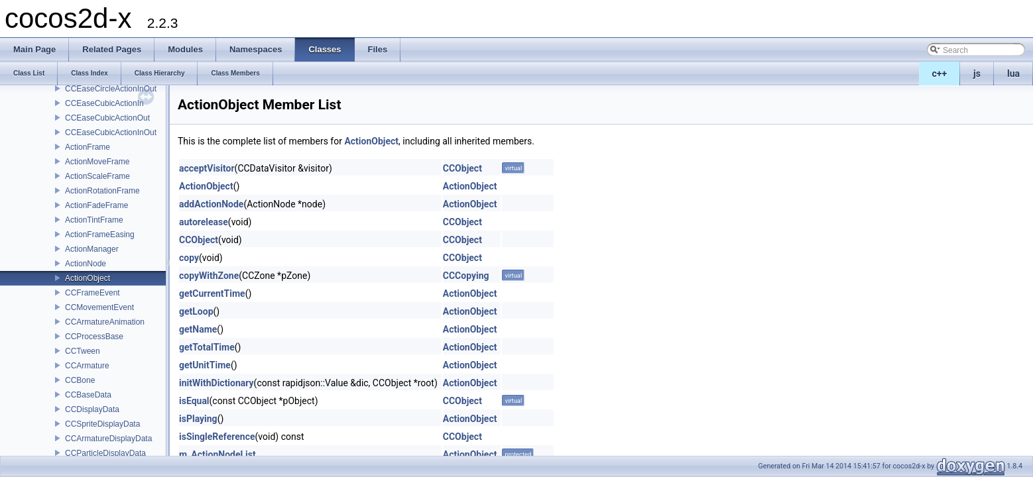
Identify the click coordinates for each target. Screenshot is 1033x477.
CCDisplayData (92, 409)
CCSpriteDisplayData (102, 424)
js (977, 73)
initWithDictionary (216, 383)
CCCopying (466, 275)
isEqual (194, 401)
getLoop (196, 311)
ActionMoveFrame (97, 161)
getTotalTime (207, 347)
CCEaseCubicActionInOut (110, 132)
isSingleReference (217, 436)
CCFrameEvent (92, 292)
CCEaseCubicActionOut (107, 118)
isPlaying (198, 418)
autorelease (203, 222)
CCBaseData (88, 394)
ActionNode (85, 263)
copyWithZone (209, 275)
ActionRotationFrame (102, 190)
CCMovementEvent (99, 307)
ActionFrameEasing (100, 234)
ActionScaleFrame (97, 176)
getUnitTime (205, 365)
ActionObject (87, 278)
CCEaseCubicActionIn (104, 103)
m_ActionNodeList (217, 454)
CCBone (80, 380)
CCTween (82, 351)
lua (1013, 73)
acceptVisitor (207, 168)
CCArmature (87, 365)
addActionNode (211, 204)
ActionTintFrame (94, 220)
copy (189, 257)
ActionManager (92, 249)
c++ (939, 73)
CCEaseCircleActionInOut (110, 88)
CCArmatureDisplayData (108, 438)
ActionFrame (87, 147)
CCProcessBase (94, 336)
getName (198, 329)
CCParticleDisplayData (105, 453)
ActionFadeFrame (96, 205)
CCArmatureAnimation (105, 322)
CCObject (462, 168)
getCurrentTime (212, 293)
